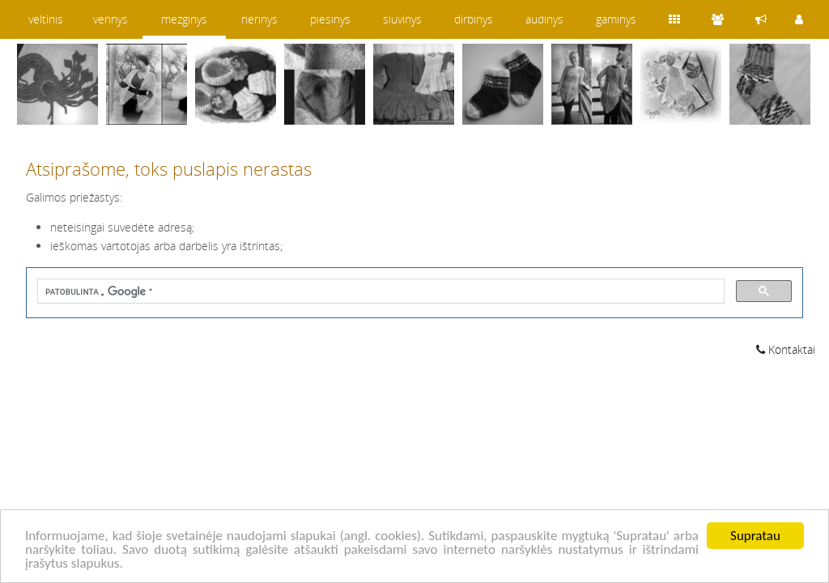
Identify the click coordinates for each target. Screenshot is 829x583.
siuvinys (402, 19)
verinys (110, 19)
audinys (544, 19)
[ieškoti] (379, 292)
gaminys (616, 19)
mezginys (184, 19)
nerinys (259, 19)
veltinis (45, 19)
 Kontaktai (785, 349)
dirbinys (473, 19)
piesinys (330, 19)
